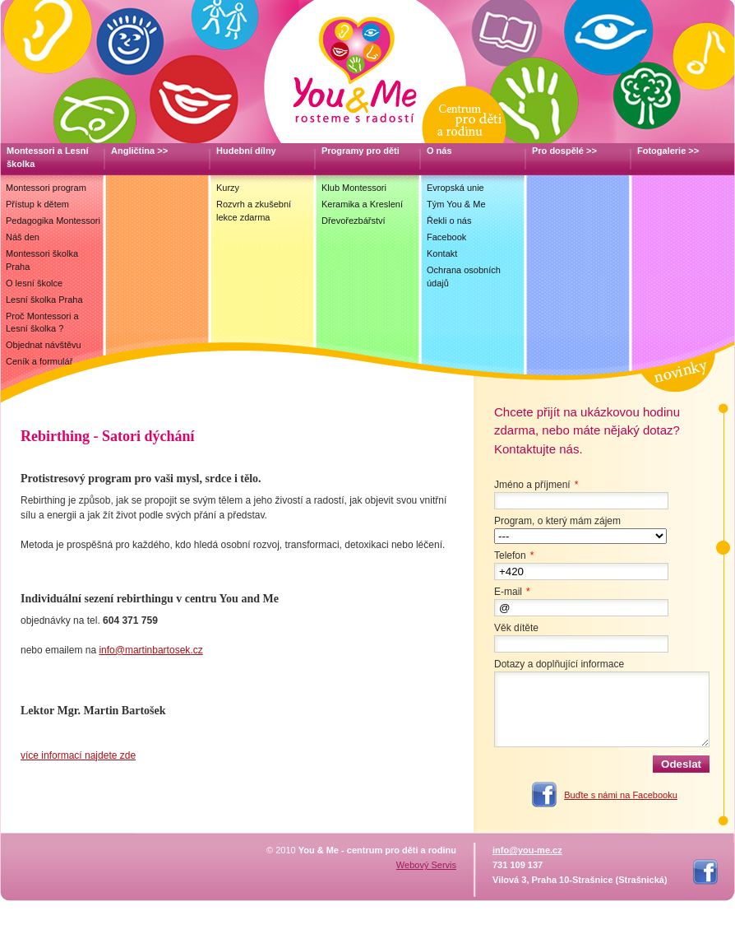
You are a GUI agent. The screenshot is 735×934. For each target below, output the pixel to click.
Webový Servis (426, 865)
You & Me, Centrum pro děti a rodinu (367, 71)
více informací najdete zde (78, 755)
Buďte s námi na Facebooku (620, 795)
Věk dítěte (516, 628)
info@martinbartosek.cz (150, 650)
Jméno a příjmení (538, 484)
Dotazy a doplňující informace (559, 664)
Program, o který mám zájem (557, 521)
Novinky (676, 370)
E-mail (514, 591)
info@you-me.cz (527, 850)
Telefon (516, 555)
